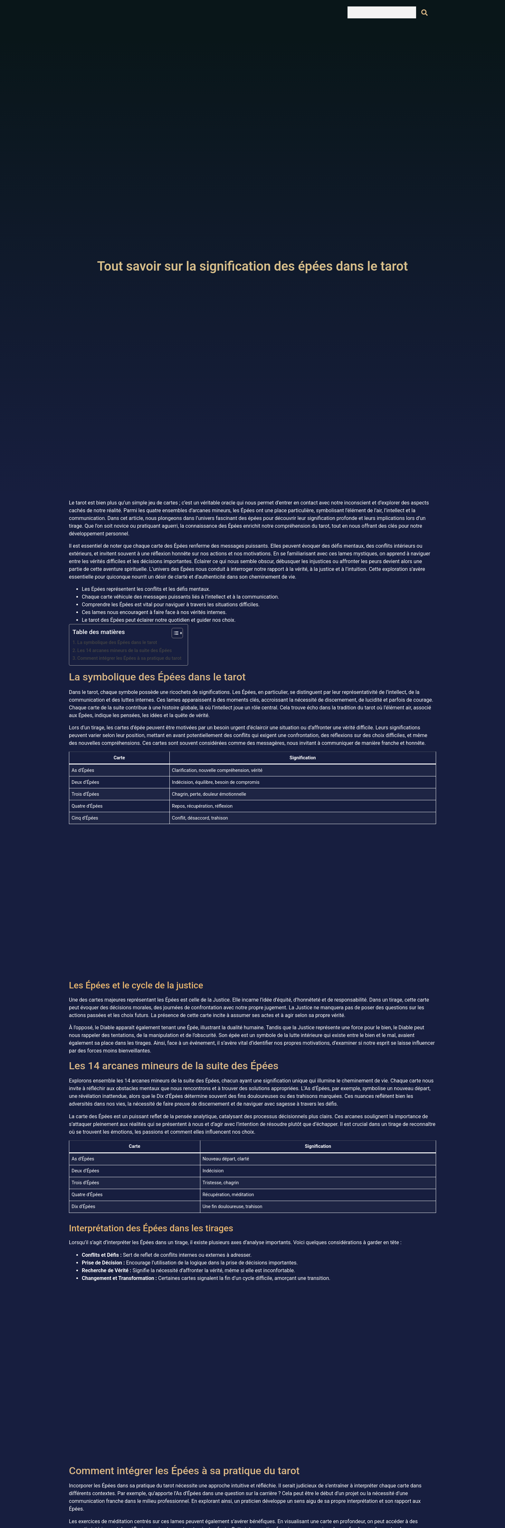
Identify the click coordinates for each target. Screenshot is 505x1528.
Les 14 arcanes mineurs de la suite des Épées (124, 650)
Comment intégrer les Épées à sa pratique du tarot (129, 658)
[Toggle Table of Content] (174, 633)
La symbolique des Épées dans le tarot (117, 642)
